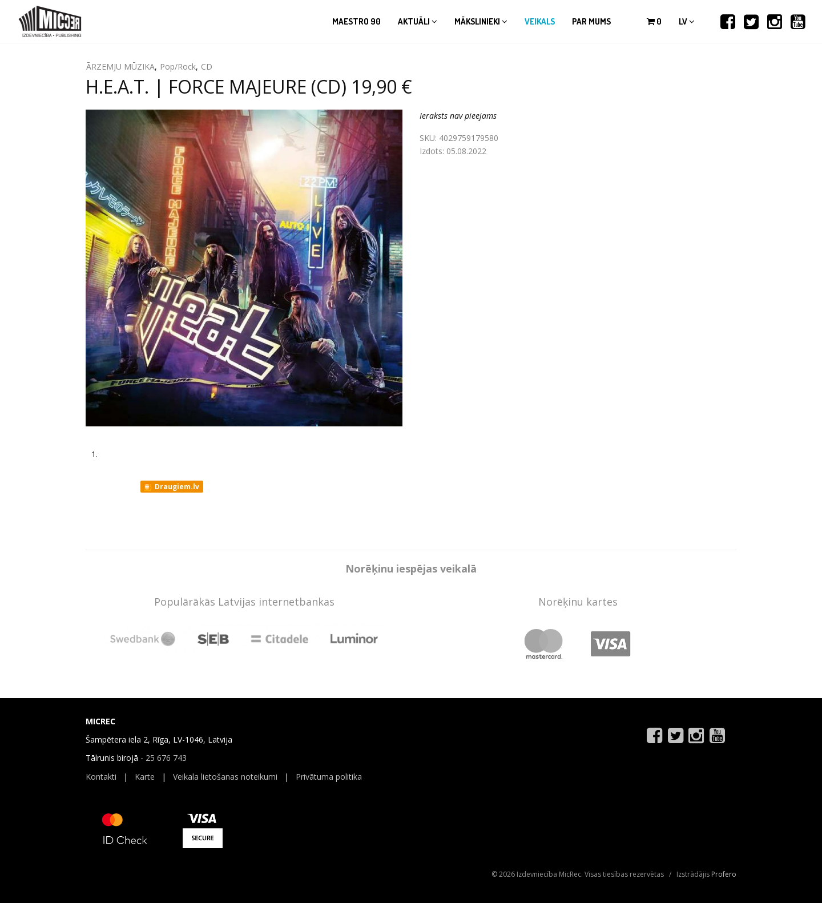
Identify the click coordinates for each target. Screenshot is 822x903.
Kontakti (101, 776)
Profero (723, 874)
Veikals (540, 21)
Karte (145, 776)
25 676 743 (166, 757)
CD (206, 66)
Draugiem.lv (171, 487)
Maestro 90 (356, 21)
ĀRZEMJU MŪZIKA (120, 66)
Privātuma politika (329, 776)
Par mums (591, 21)
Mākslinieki (480, 21)
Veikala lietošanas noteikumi (225, 776)
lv (687, 21)
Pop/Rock (178, 66)
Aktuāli (417, 21)
